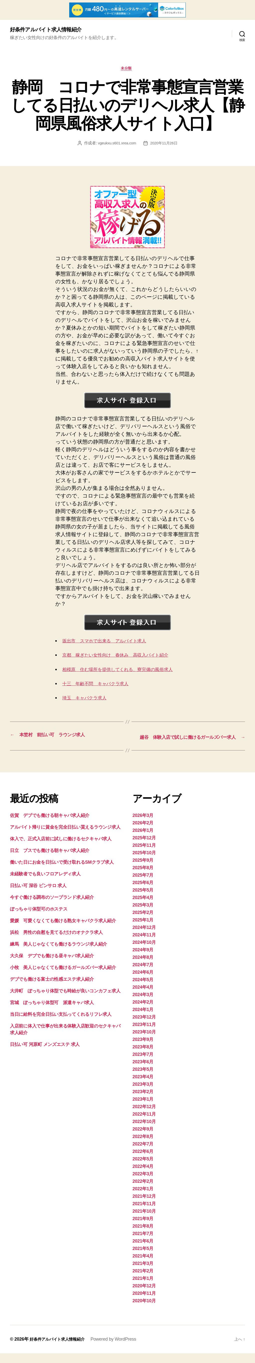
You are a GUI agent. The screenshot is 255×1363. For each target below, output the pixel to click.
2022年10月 (144, 1131)
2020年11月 (144, 1303)
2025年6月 (142, 892)
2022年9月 (142, 1138)
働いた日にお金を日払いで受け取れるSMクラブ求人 (62, 871)
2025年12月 (144, 847)
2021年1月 (142, 1288)
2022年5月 (142, 1168)
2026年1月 (142, 840)
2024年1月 (142, 1019)
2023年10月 (144, 1041)
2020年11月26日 (165, 145)
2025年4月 (142, 907)
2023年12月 (144, 1026)
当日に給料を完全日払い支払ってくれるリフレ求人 (61, 1024)
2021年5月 (142, 1258)
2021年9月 (142, 1228)
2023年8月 (142, 1056)
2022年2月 (142, 1191)
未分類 (127, 70)
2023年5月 (142, 1079)
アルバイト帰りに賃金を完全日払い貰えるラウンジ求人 (65, 836)
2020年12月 (144, 1295)
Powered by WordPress (120, 1348)
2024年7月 (142, 974)
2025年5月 (142, 899)
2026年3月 (142, 825)
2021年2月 (142, 1280)
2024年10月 (144, 952)
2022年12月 (144, 1116)
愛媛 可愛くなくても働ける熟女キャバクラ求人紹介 (63, 930)
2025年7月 (142, 884)
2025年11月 (144, 854)
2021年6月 (142, 1250)
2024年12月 (144, 937)
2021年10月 (144, 1220)
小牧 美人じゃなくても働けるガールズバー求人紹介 (63, 977)
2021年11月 (144, 1213)
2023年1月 (142, 1108)
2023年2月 (142, 1101)
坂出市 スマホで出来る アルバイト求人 (112, 643)
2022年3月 (142, 1183)
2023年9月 (142, 1049)
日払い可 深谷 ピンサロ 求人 (38, 895)
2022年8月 (142, 1146)
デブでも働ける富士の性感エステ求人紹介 (52, 988)
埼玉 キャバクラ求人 (88, 700)
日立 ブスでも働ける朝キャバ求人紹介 (49, 860)
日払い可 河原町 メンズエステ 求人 (45, 1054)
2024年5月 (142, 989)
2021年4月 (142, 1265)
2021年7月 (142, 1243)
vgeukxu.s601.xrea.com (116, 145)
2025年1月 (142, 929)
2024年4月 (142, 996)
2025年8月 (142, 877)
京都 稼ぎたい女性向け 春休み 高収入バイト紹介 (125, 657)
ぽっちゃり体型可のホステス (38, 918)
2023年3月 (142, 1093)
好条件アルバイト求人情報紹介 (50, 30)
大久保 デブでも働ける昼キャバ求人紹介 (52, 965)
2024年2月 (142, 1011)
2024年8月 (142, 967)
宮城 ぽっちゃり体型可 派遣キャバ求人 (52, 1012)
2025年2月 (142, 922)
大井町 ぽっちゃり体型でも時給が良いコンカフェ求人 (65, 1000)
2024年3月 (142, 1004)
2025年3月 (142, 914)
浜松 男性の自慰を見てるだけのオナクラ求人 (56, 942)
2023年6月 (142, 1071)
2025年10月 (144, 862)
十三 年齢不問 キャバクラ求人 (101, 685)
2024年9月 (142, 959)
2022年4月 (142, 1176)
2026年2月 (142, 832)
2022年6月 (142, 1161)
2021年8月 (142, 1235)
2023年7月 (142, 1064)
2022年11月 (144, 1123)
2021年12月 (144, 1205)
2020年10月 (144, 1310)
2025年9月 (142, 869)
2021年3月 (142, 1273)
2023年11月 (144, 1034)
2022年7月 (142, 1153)
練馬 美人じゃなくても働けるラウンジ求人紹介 (58, 953)
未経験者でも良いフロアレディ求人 (45, 883)
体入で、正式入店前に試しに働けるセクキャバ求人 (61, 848)
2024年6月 (142, 981)
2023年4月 (142, 1086)
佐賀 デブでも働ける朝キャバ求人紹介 (49, 825)
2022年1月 (142, 1198)
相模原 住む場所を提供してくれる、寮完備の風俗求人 (127, 671)
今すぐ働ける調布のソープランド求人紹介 (52, 907)
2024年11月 (144, 944)
